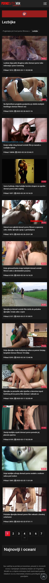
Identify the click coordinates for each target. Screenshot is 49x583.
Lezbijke (35, 31)
